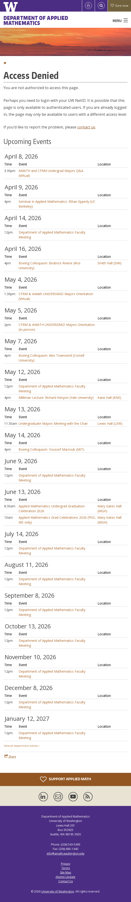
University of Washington (57, 891)
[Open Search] (101, 6)
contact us (86, 127)
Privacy (65, 864)
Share (10, 756)
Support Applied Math (65, 779)
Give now (119, 6)
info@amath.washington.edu (65, 853)
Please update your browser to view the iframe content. (65, 450)
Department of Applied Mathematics (35, 20)
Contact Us (65, 881)
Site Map (65, 872)
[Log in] (88, 6)
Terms (65, 868)
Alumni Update (65, 877)
